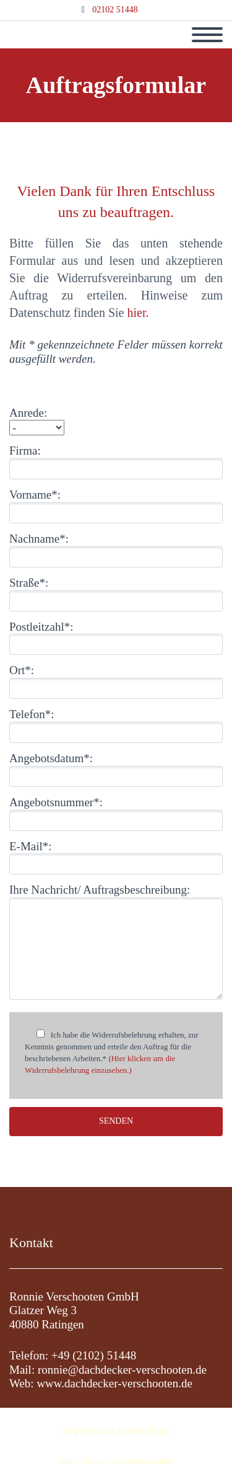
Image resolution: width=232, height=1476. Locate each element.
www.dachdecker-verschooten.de (114, 1383)
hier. (138, 312)
